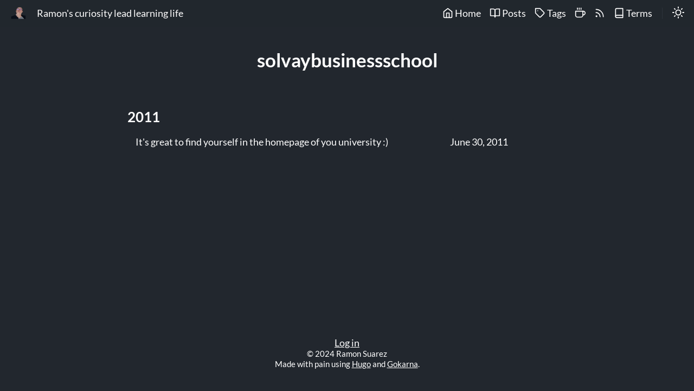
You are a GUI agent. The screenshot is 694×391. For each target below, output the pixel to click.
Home (461, 13)
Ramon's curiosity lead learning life (110, 13)
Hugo (361, 364)
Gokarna (402, 364)
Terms (633, 13)
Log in (347, 343)
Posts (508, 13)
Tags (550, 13)
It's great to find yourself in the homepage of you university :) (262, 142)
